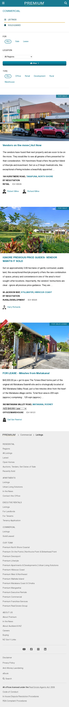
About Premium (10, 617)
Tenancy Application (12, 521)
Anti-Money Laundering (13, 668)
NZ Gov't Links (9, 640)
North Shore (45, 177)
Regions (6, 449)
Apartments (9, 478)
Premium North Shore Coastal (16, 547)
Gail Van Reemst (12, 420)
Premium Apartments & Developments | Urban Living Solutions (30, 565)
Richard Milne (31, 191)
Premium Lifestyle (11, 561)
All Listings (7, 453)
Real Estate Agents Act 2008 (42, 687)
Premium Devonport (12, 556)
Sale (17, 41)
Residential (9, 444)
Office (18, 76)
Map (34, 63)
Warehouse (10, 82)
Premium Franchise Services (15, 602)
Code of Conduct (10, 692)
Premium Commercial (12, 597)
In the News (8, 491)
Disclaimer (7, 658)
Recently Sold (9, 471)
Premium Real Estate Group (15, 606)
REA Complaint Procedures (15, 701)
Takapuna (31, 177)
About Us (8, 613)
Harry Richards (11, 307)
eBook (5, 673)
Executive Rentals (12, 503)
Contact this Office (11, 496)
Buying (6, 635)
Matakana (38, 404)
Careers (6, 631)
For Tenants (8, 516)
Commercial (11, 11)
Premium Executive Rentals (15, 592)
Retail (27, 76)
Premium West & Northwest (15, 574)
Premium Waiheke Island (13, 579)
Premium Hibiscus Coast (14, 570)
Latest (6, 458)
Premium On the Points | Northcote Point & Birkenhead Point (30, 552)
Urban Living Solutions (13, 487)
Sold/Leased (12, 25)
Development (40, 76)
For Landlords (9, 512)
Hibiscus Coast (43, 292)
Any (8, 41)
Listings (10, 20)
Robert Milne (11, 191)
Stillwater (27, 292)
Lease (25, 41)
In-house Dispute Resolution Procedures (21, 696)
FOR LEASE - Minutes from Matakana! (26, 373)
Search (7, 679)
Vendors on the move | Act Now (22, 145)
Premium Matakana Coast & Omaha (19, 583)
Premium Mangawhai (12, 588)
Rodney (49, 404)
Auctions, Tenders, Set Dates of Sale (19, 467)
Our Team (8, 543)
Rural (52, 76)
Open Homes (9, 462)
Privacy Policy (9, 663)
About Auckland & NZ (12, 626)
